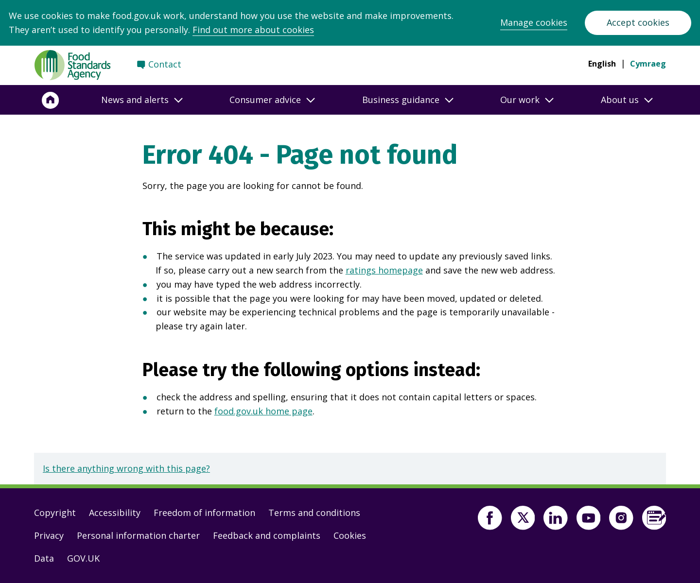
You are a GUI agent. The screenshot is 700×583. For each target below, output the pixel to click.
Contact (164, 64)
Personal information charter (138, 535)
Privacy (49, 535)
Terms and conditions (314, 512)
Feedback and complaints (266, 535)
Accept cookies (638, 22)
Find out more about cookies (253, 29)
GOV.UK (83, 558)
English (602, 63)
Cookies (349, 535)
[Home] (50, 100)
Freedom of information (204, 512)
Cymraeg (648, 63)
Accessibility (114, 512)
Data (44, 558)
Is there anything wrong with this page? (126, 468)
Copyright (55, 512)
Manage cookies (533, 22)
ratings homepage (384, 270)
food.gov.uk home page (263, 411)
